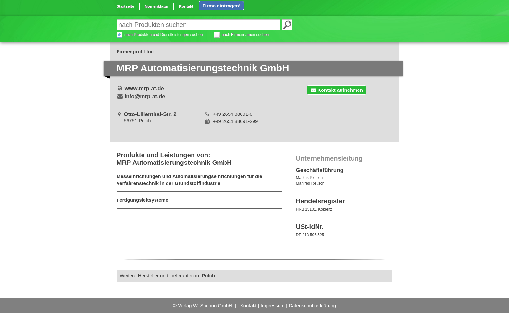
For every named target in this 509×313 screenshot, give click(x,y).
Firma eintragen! (221, 5)
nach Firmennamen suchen (245, 34)
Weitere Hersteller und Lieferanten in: (167, 275)
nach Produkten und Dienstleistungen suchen (163, 34)
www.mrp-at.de (144, 88)
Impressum (273, 305)
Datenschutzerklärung (312, 305)
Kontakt (186, 6)
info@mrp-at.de (145, 96)
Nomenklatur (156, 6)
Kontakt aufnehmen (336, 90)
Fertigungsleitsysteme (142, 200)
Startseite (125, 6)
